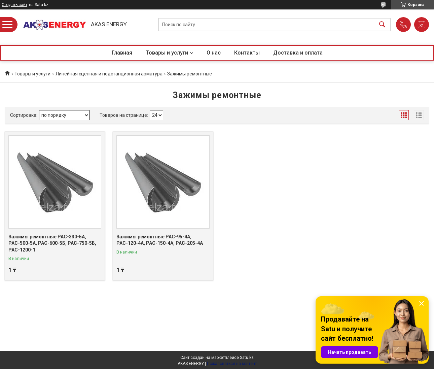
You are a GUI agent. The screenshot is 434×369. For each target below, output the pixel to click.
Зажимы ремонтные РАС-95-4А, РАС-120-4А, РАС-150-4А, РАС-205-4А (159, 240)
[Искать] (382, 25)
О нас (214, 52)
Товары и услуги (167, 52)
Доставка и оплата (298, 52)
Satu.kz (247, 357)
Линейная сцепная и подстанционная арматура (109, 73)
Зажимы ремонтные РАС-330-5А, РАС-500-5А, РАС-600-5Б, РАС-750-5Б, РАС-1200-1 (52, 243)
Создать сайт (14, 4)
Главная (122, 52)
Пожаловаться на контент (232, 363)
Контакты (247, 52)
